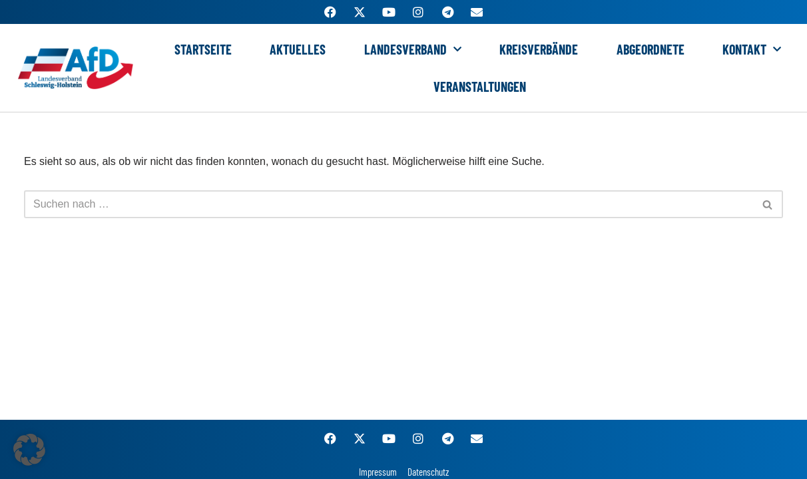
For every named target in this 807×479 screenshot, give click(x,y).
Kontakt (751, 49)
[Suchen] (388, 204)
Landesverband (412, 49)
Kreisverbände (538, 49)
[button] (29, 449)
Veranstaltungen (479, 86)
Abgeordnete (650, 49)
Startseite (203, 49)
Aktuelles (298, 49)
